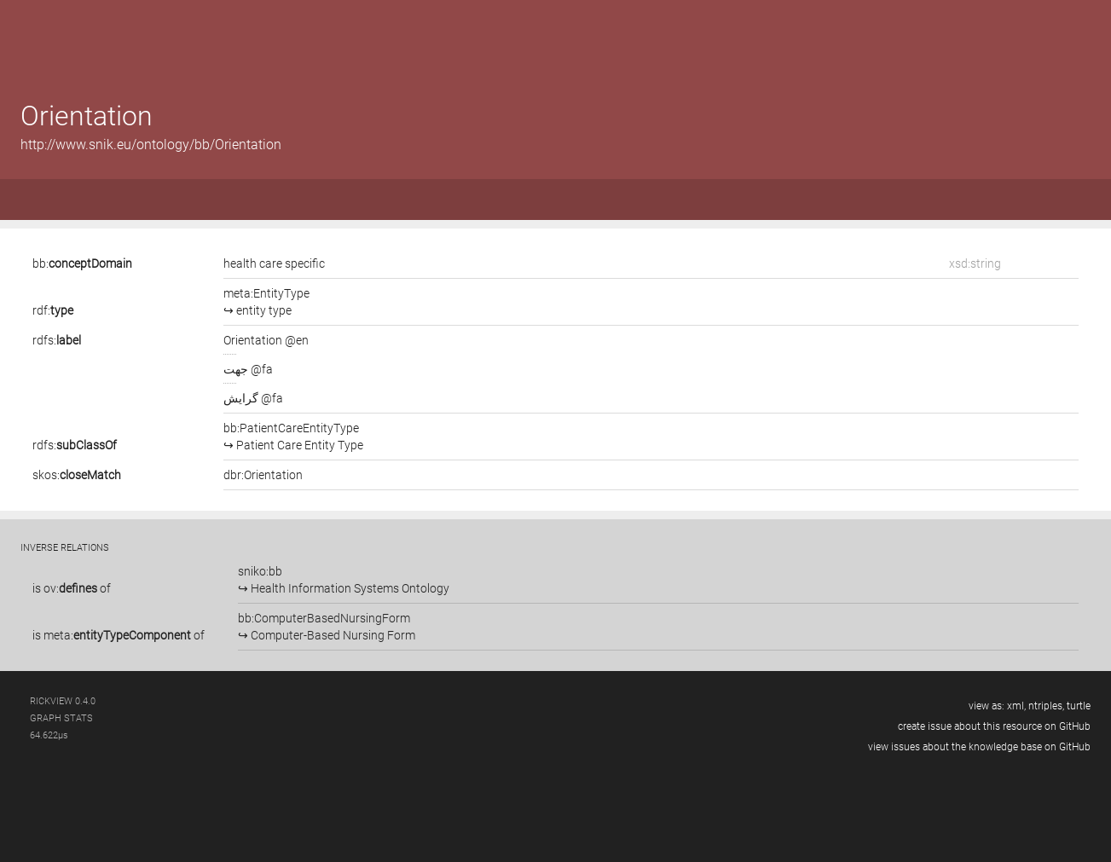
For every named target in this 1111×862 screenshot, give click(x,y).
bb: (82, 263)
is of (71, 588)
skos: (76, 475)
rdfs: (56, 340)
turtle (1079, 706)
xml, (1016, 706)
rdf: (52, 310)
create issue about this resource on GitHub (994, 726)
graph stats (61, 718)
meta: (117, 635)
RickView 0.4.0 (62, 701)
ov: (70, 588)
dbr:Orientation (263, 475)
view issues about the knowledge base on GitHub (979, 747)
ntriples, (1046, 706)
